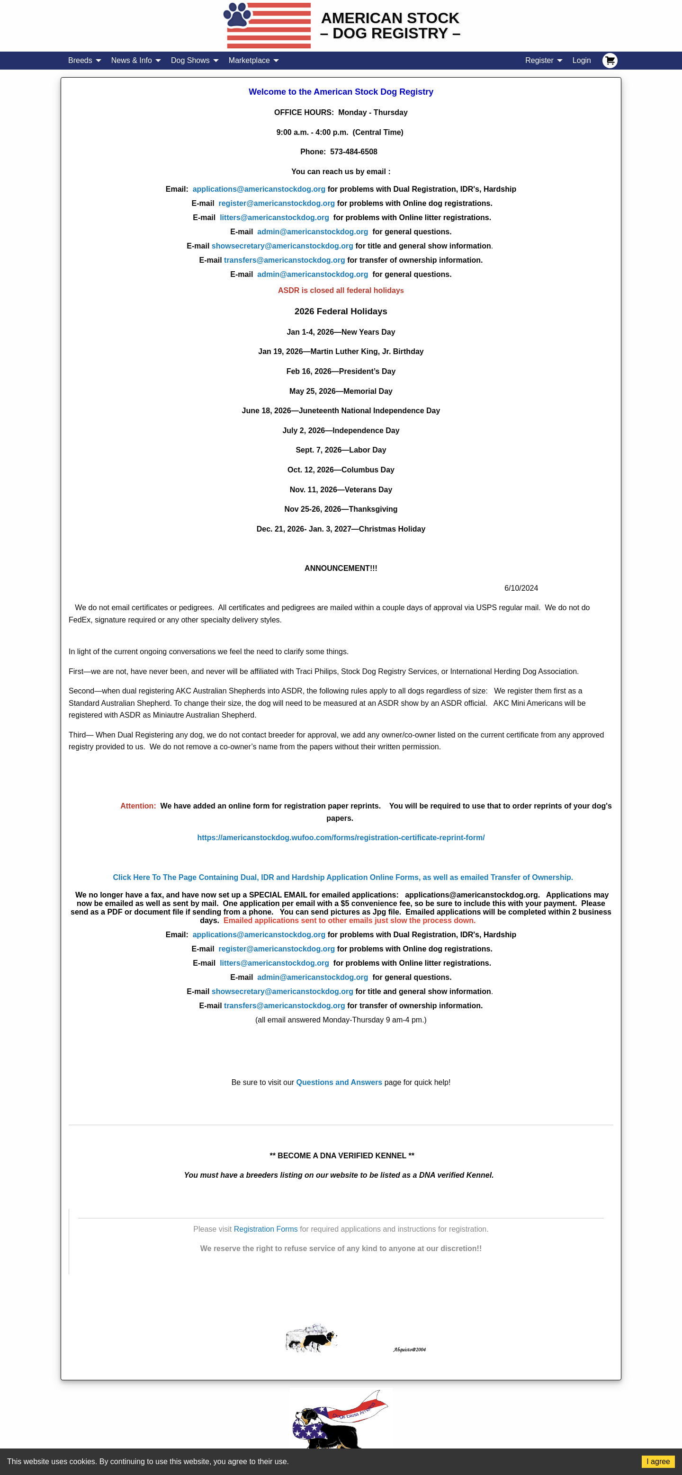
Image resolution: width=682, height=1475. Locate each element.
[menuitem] (610, 60)
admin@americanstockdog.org (312, 232)
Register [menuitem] (539, 60)
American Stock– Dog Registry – (390, 25)
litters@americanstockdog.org (355, 217)
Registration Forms (266, 1229)
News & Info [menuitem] (131, 60)
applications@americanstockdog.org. (474, 895)
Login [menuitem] (582, 60)
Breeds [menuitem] (80, 60)
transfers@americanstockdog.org (284, 260)
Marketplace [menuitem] (249, 60)
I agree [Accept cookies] (658, 1461)
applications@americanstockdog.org (259, 189)
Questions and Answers (339, 1082)
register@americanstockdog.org (355, 203)
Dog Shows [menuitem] (190, 60)
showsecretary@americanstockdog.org (282, 246)
